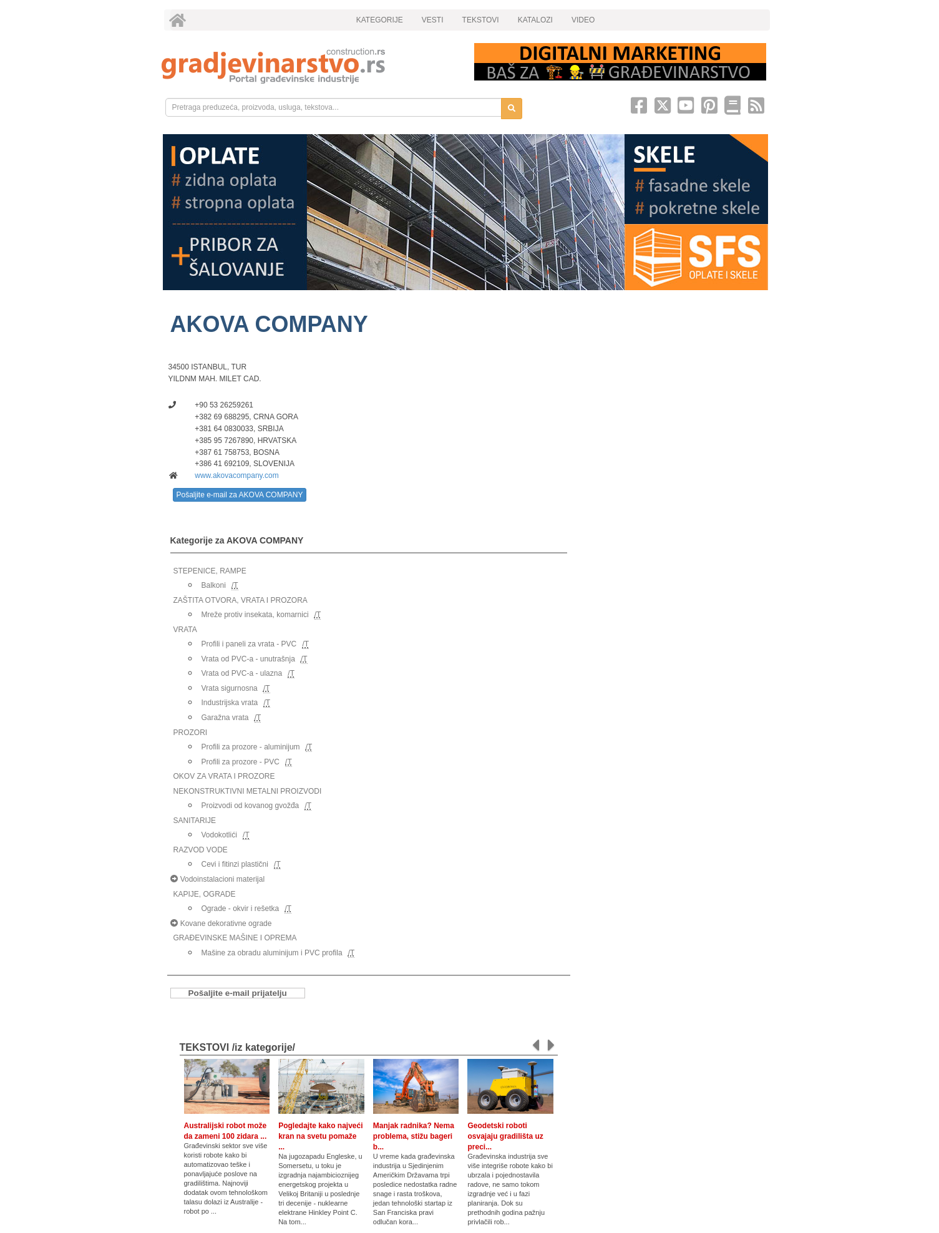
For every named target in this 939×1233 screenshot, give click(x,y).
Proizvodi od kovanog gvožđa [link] (250, 805)
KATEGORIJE (379, 20)
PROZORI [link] (190, 732)
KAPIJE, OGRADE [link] (204, 894)
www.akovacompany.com (237, 475)
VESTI (433, 20)
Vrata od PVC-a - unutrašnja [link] (248, 659)
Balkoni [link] (214, 585)
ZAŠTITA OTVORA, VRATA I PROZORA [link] (240, 600)
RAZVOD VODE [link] (200, 850)
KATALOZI (535, 20)
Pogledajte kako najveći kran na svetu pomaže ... (320, 1136)
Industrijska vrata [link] (230, 702)
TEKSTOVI (480, 20)
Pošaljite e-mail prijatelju (237, 993)
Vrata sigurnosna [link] (230, 688)
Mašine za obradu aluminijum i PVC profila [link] (272, 952)
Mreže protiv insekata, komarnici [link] (255, 614)
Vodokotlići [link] (219, 835)
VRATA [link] (185, 629)
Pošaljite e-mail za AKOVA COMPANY (240, 494)
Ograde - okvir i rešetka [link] (241, 908)
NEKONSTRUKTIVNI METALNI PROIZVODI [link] (247, 791)
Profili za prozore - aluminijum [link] (251, 747)
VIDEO (583, 20)
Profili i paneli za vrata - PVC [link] (249, 644)
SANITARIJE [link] (194, 820)
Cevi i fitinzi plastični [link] (235, 864)
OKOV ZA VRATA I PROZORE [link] (224, 776)
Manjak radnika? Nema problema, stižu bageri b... (413, 1136)
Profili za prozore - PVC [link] (241, 762)
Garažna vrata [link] (225, 717)
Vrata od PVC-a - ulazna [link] (242, 673)
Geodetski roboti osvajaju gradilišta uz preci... (505, 1136)
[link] (309, 66)
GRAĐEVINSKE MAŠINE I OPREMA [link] (235, 937)
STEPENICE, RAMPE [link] (209, 571)
